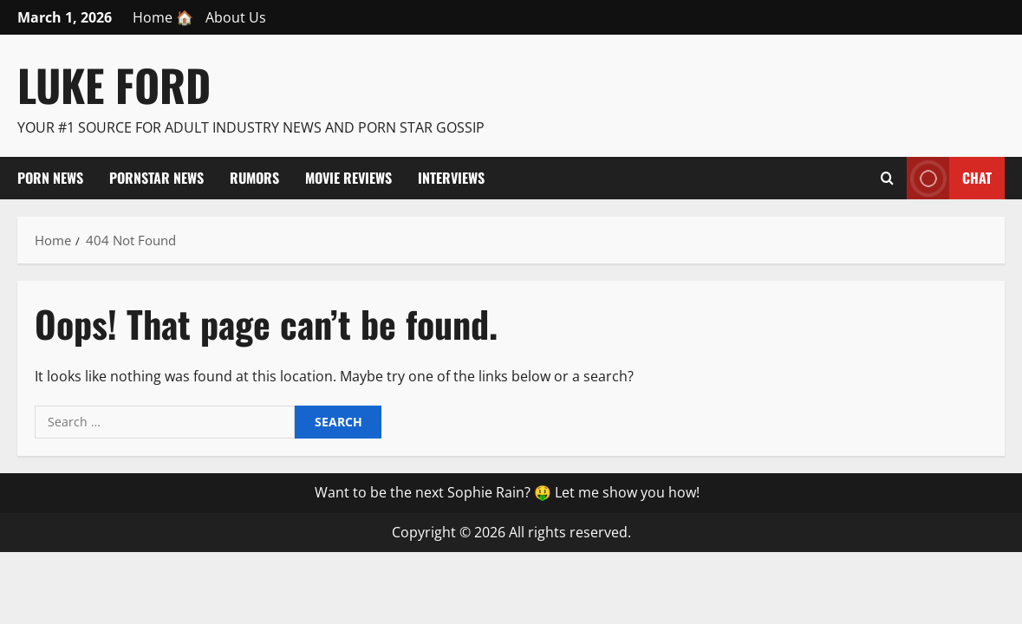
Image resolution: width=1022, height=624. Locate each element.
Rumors (254, 177)
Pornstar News (156, 177)
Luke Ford (114, 84)
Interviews (451, 177)
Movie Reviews (348, 177)
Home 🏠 (163, 17)
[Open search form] (887, 177)
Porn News (50, 177)
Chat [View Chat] (949, 178)
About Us (235, 17)
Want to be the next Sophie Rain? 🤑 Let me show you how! (507, 492)
